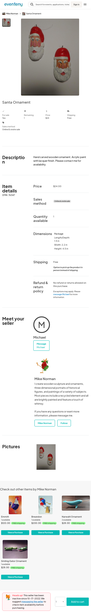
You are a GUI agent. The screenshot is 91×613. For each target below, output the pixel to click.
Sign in (76, 4)
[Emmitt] (15, 515)
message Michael (61, 294)
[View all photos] (50, 57)
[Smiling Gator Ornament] (15, 559)
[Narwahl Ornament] (76, 515)
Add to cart (77, 601)
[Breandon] (45, 515)
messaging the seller (32, 601)
